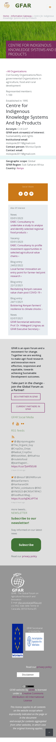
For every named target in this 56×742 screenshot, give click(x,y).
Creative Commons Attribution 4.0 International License (28, 697)
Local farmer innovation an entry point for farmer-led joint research (27, 272)
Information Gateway (21, 16)
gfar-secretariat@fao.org (30, 602)
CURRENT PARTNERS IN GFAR (28, 407)
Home (6, 16)
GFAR (31, 689)
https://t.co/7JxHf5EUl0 (24, 466)
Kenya (20, 168)
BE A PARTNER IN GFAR (26, 396)
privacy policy (29, 556)
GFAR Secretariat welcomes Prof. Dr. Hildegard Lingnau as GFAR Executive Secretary (27, 325)
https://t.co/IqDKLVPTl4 (24, 498)
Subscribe (26, 545)
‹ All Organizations (16, 71)
